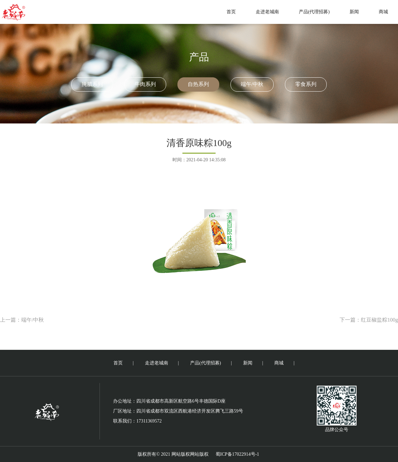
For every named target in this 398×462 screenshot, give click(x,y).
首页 (231, 11)
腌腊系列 (92, 84)
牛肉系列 (145, 84)
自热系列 (198, 84)
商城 (383, 11)
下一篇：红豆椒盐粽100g (369, 320)
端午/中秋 (252, 84)
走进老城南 (267, 11)
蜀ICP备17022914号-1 (237, 454)
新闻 (354, 11)
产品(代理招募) (314, 11)
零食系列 (305, 84)
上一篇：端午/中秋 (22, 320)
